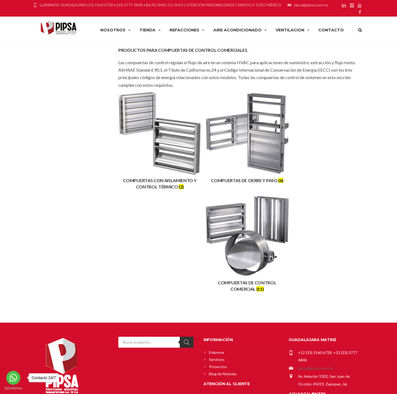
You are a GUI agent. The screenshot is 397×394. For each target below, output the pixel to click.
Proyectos (218, 260)
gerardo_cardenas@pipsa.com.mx (326, 308)
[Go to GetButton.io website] (13, 388)
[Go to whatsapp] (13, 378)
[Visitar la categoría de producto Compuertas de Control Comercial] (324, 140)
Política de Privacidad (227, 325)
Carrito (215, 297)
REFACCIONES (187, 30)
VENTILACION (293, 30)
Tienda (215, 304)
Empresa (216, 245)
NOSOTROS (115, 30)
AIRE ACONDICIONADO (240, 30)
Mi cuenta (217, 289)
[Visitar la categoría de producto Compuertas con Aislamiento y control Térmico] (157, 140)
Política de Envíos (224, 318)
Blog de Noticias (223, 267)
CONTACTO (331, 30)
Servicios (216, 252)
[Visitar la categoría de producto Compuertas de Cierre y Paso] (241, 136)
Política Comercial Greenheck (234, 311)
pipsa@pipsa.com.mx (315, 261)
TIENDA (150, 30)
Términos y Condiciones (229, 332)
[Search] (187, 235)
